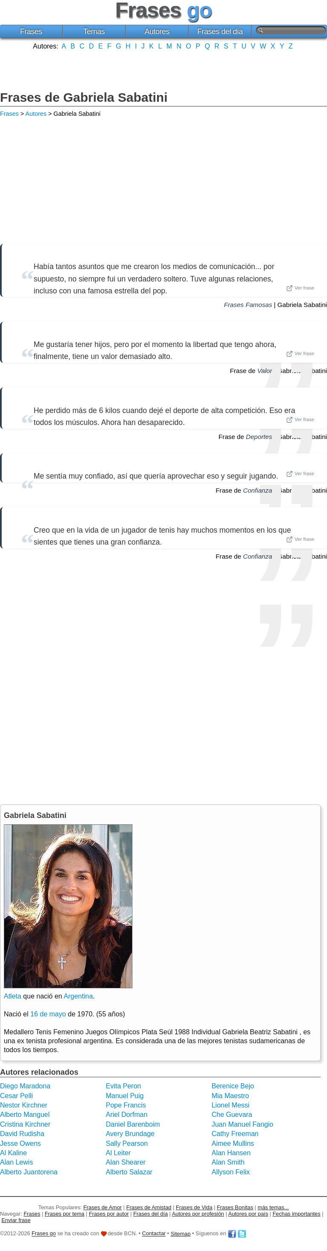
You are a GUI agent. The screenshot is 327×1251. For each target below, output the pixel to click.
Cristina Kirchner (25, 1124)
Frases (31, 31)
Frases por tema (64, 1214)
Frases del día (220, 31)
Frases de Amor (102, 1207)
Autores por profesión (198, 1214)
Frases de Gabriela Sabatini (84, 97)
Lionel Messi (231, 1105)
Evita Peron (123, 1086)
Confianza (257, 490)
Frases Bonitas (235, 1207)
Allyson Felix (231, 1172)
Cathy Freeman (235, 1133)
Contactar (154, 1234)
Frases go (44, 1234)
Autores (156, 31)
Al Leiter (118, 1152)
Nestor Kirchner (23, 1105)
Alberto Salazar (129, 1172)
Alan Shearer (125, 1162)
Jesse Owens (20, 1143)
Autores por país (248, 1214)
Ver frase (300, 288)
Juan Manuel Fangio (242, 1124)
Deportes (259, 436)
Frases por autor (109, 1214)
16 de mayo (48, 1014)
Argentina (78, 996)
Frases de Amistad (149, 1207)
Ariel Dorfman (126, 1114)
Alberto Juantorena (28, 1172)
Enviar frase (16, 1220)
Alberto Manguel (25, 1114)
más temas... (273, 1207)
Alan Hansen (231, 1152)
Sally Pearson (127, 1143)
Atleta (12, 996)
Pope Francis (126, 1105)
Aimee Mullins (233, 1143)
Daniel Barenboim (133, 1124)
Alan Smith (228, 1162)
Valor (264, 370)
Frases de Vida (194, 1207)
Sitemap (181, 1234)
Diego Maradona (25, 1086)
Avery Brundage (130, 1133)
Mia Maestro (230, 1095)
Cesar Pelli (16, 1095)
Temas (94, 31)
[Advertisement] (163, 69)
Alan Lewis (16, 1162)
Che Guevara (232, 1114)
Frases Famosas (248, 304)
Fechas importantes (296, 1214)
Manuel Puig (124, 1095)
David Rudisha (22, 1133)
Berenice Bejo (233, 1086)
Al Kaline (13, 1152)
